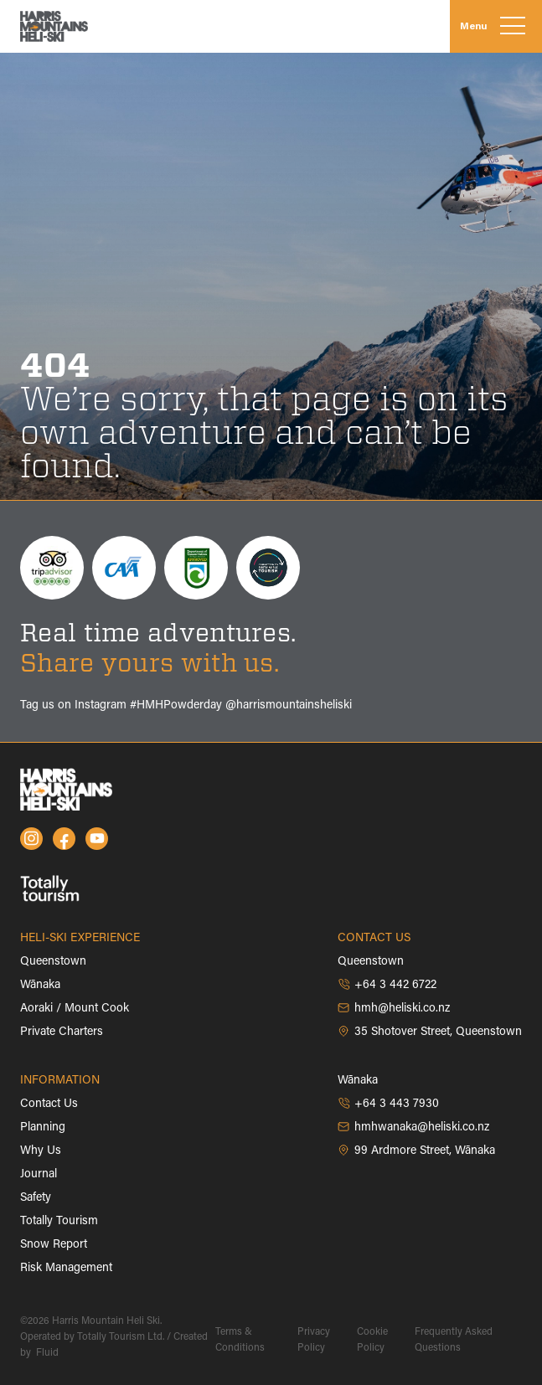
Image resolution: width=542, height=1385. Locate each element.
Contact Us (49, 1104)
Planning (42, 1128)
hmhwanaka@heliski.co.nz (413, 1127)
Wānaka (40, 985)
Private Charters (61, 1032)
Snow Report (53, 1245)
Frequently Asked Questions (454, 1340)
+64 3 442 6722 (387, 984)
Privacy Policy (313, 1340)
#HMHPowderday (176, 706)
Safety (35, 1198)
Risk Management (66, 1268)
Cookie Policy (372, 1340)
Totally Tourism (59, 1222)
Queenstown (53, 962)
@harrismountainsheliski (288, 706)
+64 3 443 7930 (388, 1103)
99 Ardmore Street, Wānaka (416, 1150)
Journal (38, 1175)
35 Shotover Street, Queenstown (430, 1031)
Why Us (40, 1151)
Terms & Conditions (240, 1340)
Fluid (46, 1353)
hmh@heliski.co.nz (394, 1008)
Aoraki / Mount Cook (74, 1009)
